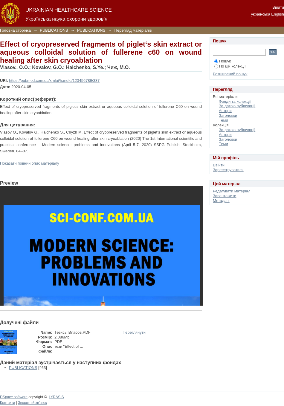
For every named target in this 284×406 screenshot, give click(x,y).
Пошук (222, 61)
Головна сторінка (15, 30)
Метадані (221, 200)
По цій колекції (230, 66)
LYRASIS (56, 397)
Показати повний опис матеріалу (29, 163)
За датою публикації (237, 106)
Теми (223, 120)
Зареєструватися (228, 170)
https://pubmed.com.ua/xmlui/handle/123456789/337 (54, 80)
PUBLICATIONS (54, 30)
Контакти (7, 403)
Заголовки (228, 115)
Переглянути (134, 332)
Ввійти (278, 7)
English (277, 14)
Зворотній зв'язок (32, 403)
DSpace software (14, 397)
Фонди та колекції (235, 101)
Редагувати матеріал (232, 191)
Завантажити (224, 196)
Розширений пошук (230, 74)
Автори (225, 110)
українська (260, 14)
